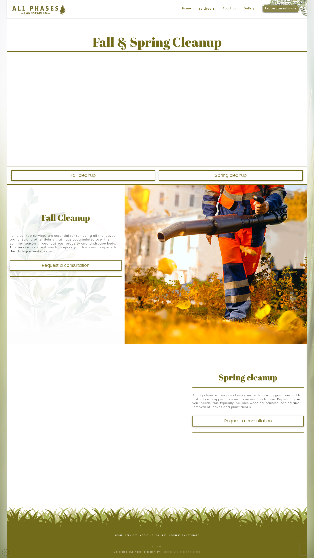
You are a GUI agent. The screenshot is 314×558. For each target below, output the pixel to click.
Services (131, 535)
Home (119, 535)
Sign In (157, 546)
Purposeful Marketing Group (181, 552)
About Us (146, 535)
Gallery (161, 535)
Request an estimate (184, 535)
